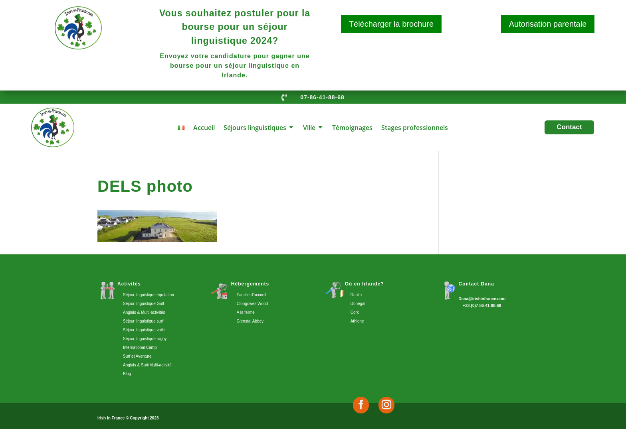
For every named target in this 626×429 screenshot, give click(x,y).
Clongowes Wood (252, 303)
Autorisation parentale (548, 24)
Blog (127, 374)
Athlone (357, 321)
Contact (569, 127)
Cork (355, 312)
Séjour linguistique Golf (143, 303)
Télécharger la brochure (391, 24)
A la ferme (246, 312)
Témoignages (352, 128)
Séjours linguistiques (255, 128)
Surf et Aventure (137, 356)
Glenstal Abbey (250, 321)
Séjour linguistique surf (143, 321)
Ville (309, 128)
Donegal (358, 303)
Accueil (204, 128)
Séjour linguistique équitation (148, 295)
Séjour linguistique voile (144, 330)
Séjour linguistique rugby (145, 339)
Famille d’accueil (251, 295)
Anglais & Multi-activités (144, 312)
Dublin (356, 295)
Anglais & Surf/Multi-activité (147, 365)
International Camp (140, 347)
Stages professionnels (414, 128)
